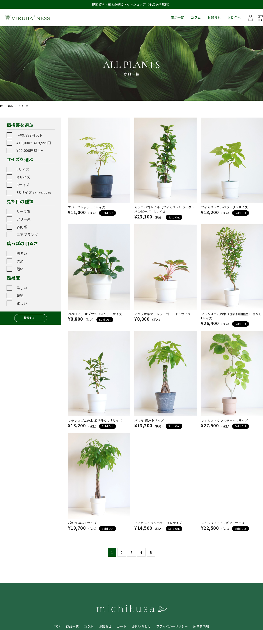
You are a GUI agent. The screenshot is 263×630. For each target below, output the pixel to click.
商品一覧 (177, 17)
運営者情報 (201, 626)
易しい (21, 287)
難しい (21, 303)
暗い (20, 268)
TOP (57, 626)
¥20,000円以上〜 (30, 150)
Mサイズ (23, 177)
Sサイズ (23, 184)
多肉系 (21, 226)
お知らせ (214, 17)
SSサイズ (34, 192)
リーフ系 (23, 211)
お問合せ (234, 17)
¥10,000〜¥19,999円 (33, 142)
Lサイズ (22, 169)
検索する (29, 317)
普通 (20, 261)
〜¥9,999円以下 (29, 135)
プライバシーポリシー (172, 626)
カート (121, 626)
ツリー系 (23, 219)
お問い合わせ (141, 626)
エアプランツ (27, 234)
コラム (196, 17)
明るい (21, 253)
